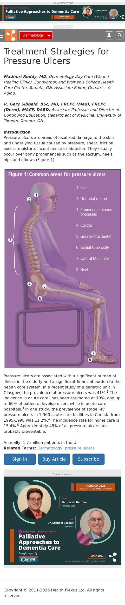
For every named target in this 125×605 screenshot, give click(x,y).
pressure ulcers (79, 448)
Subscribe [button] (88, 459)
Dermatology (49, 448)
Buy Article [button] (54, 459)
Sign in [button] (19, 459)
